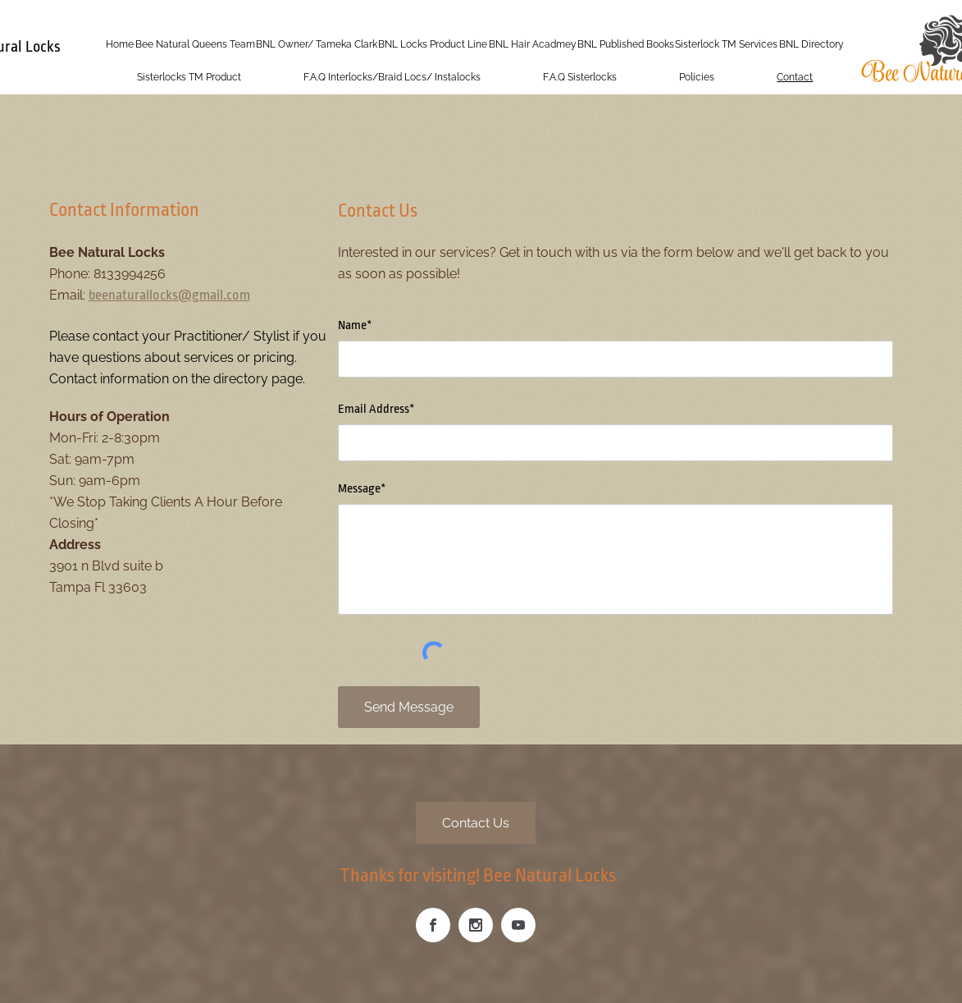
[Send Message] (409, 707)
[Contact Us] (476, 823)
